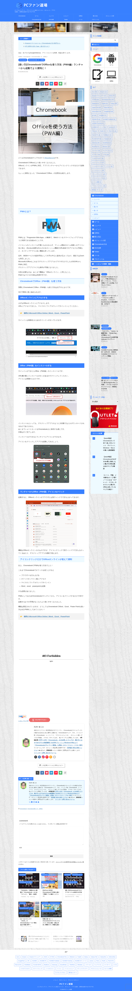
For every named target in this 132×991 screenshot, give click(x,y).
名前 (20, 846)
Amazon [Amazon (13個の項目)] (103, 91)
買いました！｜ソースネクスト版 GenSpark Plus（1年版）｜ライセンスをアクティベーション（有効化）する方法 (109, 384)
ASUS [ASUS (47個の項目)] (112, 95)
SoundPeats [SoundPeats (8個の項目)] (106, 142)
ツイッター (58, 798)
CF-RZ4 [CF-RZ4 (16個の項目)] (95, 99)
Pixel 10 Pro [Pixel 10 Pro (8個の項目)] (96, 135)
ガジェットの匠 (110, 16)
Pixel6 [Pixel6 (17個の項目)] (103, 131)
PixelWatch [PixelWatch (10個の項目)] (107, 135)
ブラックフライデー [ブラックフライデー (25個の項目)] (98, 174)
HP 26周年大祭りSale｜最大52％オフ (36, 46)
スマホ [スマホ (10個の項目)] (106, 154)
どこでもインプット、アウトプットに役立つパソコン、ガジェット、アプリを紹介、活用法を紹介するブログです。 (66, 985)
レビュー (66, 16)
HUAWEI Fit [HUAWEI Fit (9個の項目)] (96, 119)
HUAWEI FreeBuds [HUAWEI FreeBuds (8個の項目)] (109, 119)
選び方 (95, 206)
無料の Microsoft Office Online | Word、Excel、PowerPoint (47, 313)
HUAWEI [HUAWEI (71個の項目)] (102, 115)
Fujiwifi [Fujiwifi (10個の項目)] (105, 103)
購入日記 (95, 16)
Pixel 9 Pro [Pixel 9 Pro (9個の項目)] (112, 131)
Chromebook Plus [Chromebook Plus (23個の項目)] (108, 99)
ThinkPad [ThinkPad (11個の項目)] (96, 146)
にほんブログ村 (23, 721)
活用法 (80, 16)
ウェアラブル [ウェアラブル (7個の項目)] (107, 150)
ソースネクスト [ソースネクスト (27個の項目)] (97, 166)
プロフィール (95, 19)
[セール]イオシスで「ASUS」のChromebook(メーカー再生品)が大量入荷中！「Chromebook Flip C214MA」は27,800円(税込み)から (28, 923)
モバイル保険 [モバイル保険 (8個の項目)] (96, 182)
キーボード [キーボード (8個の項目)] (96, 154)
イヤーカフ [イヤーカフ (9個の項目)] (96, 150)
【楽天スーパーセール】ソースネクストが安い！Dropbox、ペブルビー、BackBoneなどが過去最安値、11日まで (109, 300)
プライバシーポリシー (73, 979)
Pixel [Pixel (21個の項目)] (94, 131)
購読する (95, 44)
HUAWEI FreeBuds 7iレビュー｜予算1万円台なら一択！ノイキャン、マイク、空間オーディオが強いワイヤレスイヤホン (109, 281)
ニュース (51, 16)
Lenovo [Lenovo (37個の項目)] (112, 127)
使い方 (95, 210)
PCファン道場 (66, 983)
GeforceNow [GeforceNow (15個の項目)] (96, 111)
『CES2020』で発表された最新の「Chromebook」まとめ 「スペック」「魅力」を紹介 (28, 891)
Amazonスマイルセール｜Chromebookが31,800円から (42, 43)
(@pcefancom (49, 158)
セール (36, 16)
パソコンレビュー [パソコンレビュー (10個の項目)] (98, 170)
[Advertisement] (51, 194)
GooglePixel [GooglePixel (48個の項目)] (108, 111)
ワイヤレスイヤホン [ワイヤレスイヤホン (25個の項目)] (98, 186)
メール (80, 19)
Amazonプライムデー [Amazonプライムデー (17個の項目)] (99, 95)
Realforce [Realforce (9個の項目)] (107, 138)
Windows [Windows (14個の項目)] (106, 146)
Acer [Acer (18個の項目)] (94, 91)
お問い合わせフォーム (47, 752)
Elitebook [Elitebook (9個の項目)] (95, 103)
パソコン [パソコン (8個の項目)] (109, 166)
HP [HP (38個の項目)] (94, 115)
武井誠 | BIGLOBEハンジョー (59, 796)
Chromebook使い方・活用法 (35, 807)
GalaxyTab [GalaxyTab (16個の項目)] (108, 107)
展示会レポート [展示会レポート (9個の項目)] (97, 189)
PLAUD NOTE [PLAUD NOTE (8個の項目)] (96, 138)
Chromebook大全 (36, 19)
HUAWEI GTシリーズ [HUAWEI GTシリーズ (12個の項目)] (99, 127)
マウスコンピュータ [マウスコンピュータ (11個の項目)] (98, 178)
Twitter (66, 19)
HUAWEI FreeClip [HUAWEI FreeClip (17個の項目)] (98, 123)
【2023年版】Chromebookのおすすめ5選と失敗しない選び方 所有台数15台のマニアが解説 (109, 461)
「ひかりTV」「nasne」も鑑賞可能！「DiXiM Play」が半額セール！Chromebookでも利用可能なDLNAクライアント (109, 335)
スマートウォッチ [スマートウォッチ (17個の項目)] (98, 162)
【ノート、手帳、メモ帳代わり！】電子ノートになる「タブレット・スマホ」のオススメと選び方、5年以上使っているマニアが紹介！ (109, 480)
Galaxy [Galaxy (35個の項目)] (114, 103)
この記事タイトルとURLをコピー (51, 77)
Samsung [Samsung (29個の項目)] (96, 142)
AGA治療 (51, 19)
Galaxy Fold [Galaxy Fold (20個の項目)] (96, 107)
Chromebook (22, 16)
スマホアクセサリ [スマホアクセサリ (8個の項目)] (97, 158)
